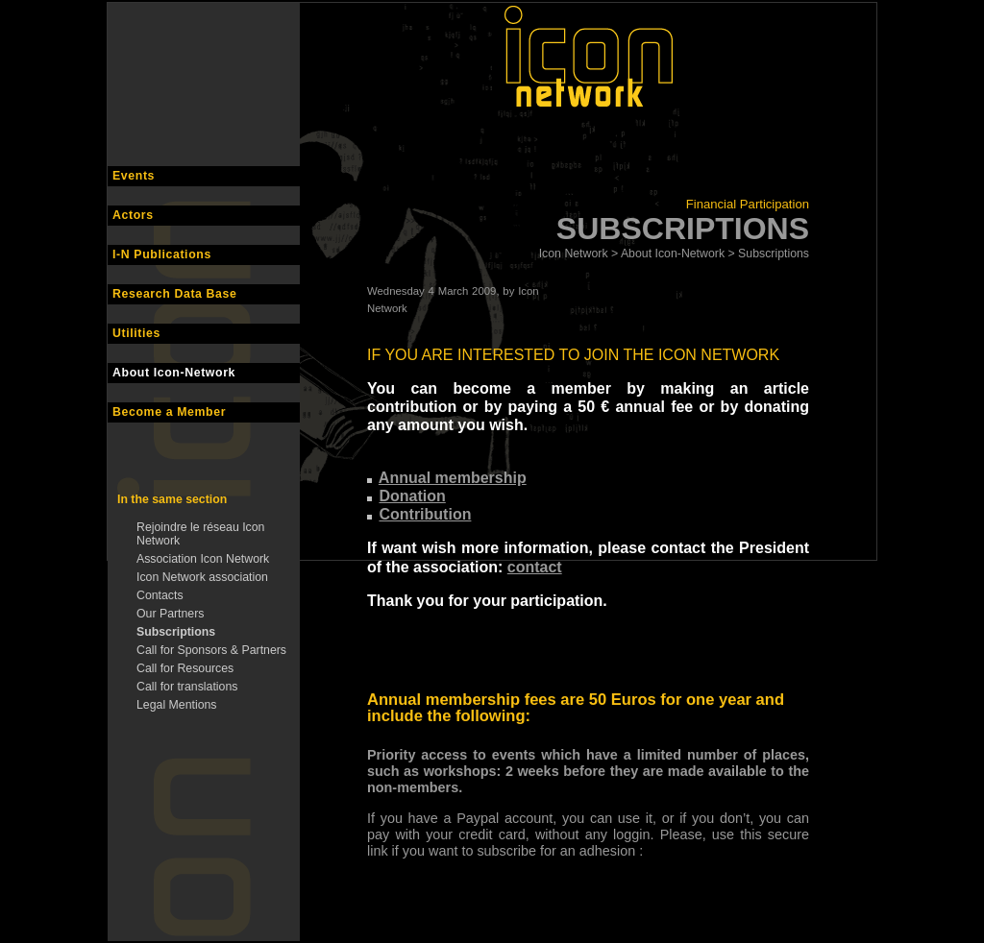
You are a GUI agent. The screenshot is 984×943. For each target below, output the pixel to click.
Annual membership (453, 478)
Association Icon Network (202, 559)
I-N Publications (161, 254)
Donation (412, 496)
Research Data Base (174, 294)
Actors (133, 215)
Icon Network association (202, 577)
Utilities (136, 333)
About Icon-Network (173, 372)
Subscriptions (175, 632)
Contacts (160, 595)
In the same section (172, 499)
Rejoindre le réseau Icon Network (200, 533)
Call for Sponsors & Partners (211, 650)
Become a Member (169, 412)
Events (133, 175)
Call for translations (186, 686)
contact (534, 567)
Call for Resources (185, 668)
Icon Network (573, 253)
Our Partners (170, 613)
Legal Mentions (176, 705)
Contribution (425, 514)
